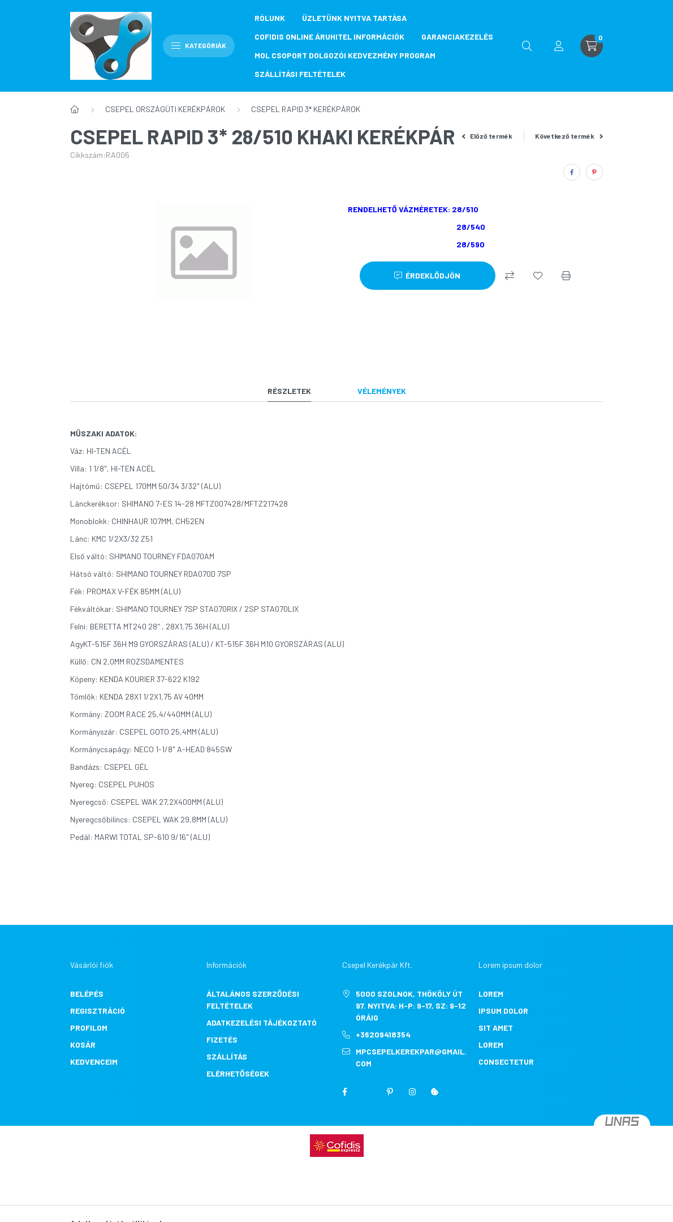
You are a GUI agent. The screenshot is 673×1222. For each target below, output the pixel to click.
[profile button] (558, 46)
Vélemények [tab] (381, 391)
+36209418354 (383, 1034)
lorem (490, 993)
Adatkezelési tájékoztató (261, 1022)
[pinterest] (594, 172)
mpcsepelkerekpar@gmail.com (411, 1057)
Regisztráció (97, 1010)
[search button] (527, 46)
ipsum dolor (503, 1010)
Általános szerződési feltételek (252, 999)
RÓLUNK (269, 18)
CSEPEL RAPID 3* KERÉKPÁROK (305, 109)
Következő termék (569, 136)
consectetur (506, 1061)
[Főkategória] (74, 109)
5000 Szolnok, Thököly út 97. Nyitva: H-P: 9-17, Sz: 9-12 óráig (411, 1005)
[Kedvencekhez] (538, 275)
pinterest (389, 1091)
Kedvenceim (94, 1061)
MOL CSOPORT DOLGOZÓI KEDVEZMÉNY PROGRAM (344, 55)
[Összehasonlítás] (509, 275)
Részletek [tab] (289, 391)
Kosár (83, 1044)
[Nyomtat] (566, 275)
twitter (367, 1091)
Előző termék (487, 136)
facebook (344, 1091)
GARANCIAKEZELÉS (457, 36)
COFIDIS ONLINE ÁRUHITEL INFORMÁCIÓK (329, 36)
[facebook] (571, 172)
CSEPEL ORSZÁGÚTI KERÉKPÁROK (165, 109)
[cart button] (591, 46)
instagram (412, 1091)
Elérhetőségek (237, 1073)
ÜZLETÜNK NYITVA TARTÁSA (354, 18)
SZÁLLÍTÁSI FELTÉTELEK (300, 74)
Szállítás (226, 1056)
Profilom (88, 1027)
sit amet (495, 1027)
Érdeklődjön (432, 275)
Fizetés (222, 1039)
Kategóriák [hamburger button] (198, 45)
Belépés (86, 993)
